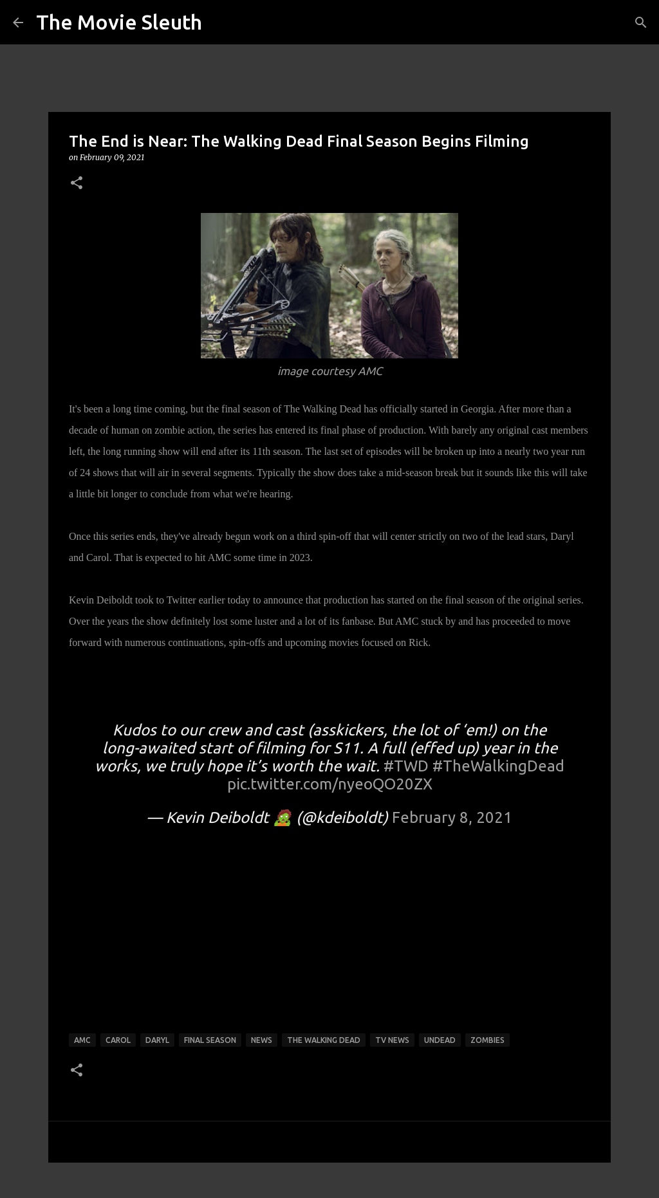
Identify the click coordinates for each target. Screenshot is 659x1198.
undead (440, 1040)
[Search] (641, 22)
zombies (487, 1040)
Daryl (157, 1040)
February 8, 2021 (452, 817)
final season (210, 1040)
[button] (76, 183)
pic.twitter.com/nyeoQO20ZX (329, 784)
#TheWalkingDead (498, 766)
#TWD (406, 766)
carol (118, 1040)
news (261, 1040)
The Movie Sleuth (119, 21)
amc (82, 1040)
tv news (392, 1040)
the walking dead (323, 1040)
